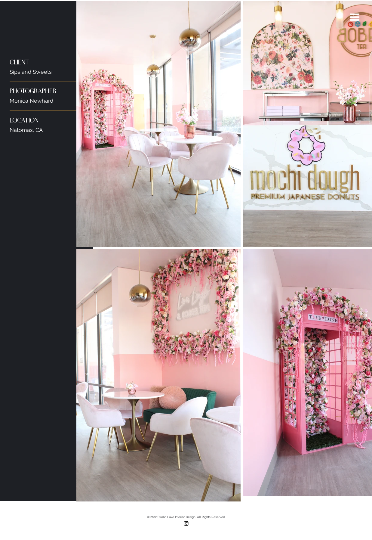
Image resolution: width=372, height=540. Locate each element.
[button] (355, 17)
